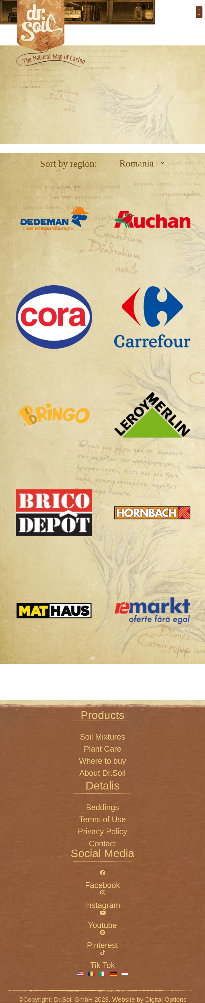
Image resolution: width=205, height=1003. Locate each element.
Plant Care (102, 748)
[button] (199, 12)
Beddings (102, 807)
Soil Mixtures (102, 736)
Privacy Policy (102, 831)
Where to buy (102, 760)
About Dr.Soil (102, 773)
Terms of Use (102, 819)
